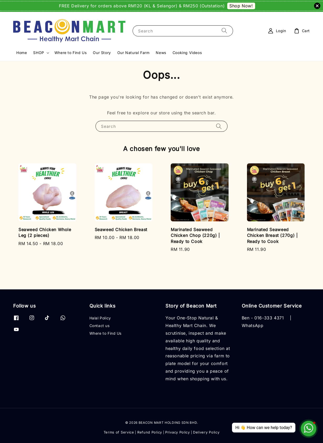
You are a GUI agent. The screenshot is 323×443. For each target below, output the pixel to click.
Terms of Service (119, 432)
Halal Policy (100, 318)
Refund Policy (149, 432)
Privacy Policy (177, 432)
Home (21, 52)
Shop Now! (241, 5)
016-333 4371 (269, 317)
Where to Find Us (70, 52)
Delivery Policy (206, 432)
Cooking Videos (187, 52)
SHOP (38, 52)
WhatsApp (253, 325)
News (161, 52)
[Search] (224, 31)
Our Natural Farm (133, 52)
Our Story (102, 52)
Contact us (99, 325)
